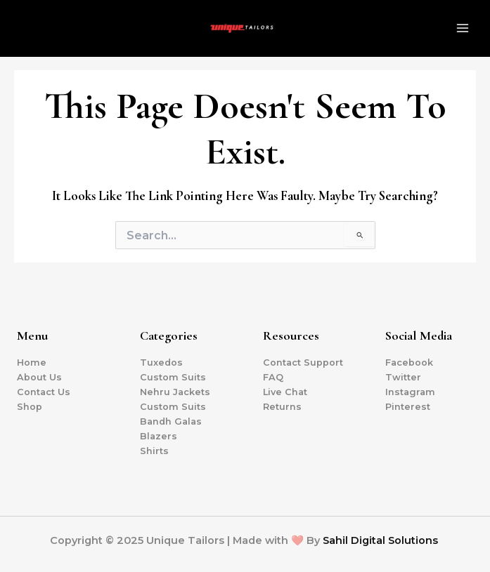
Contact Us (43, 392)
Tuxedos (161, 362)
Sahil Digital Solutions (380, 540)
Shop (29, 406)
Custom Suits (173, 377)
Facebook (409, 362)
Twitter (403, 377)
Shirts (154, 451)
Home (31, 362)
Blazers (158, 436)
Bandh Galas (171, 421)
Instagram (410, 392)
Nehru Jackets (175, 392)
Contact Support (303, 362)
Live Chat (285, 392)
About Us (39, 377)
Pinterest (407, 406)
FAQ (273, 377)
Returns (282, 406)
